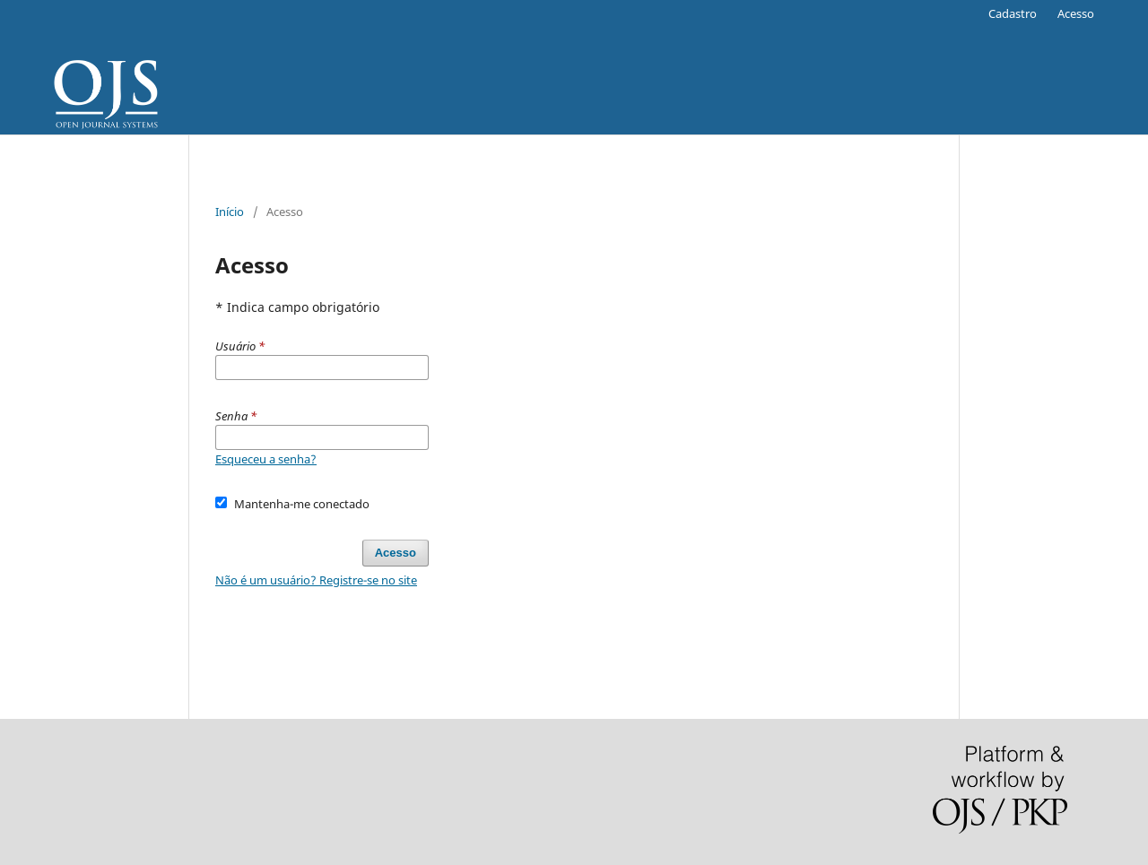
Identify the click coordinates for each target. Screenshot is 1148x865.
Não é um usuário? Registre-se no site (316, 580)
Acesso (1075, 13)
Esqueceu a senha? (266, 459)
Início (229, 211)
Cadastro (1012, 13)
